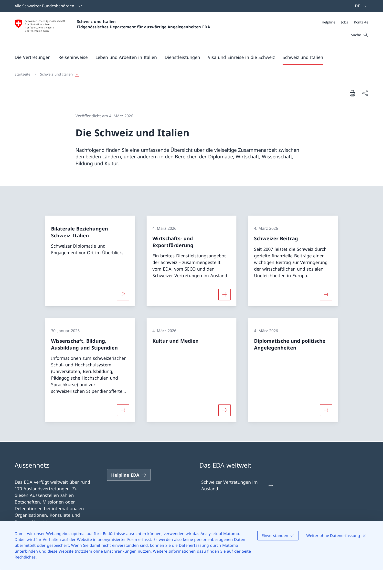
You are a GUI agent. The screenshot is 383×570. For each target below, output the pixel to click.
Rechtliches (25, 557)
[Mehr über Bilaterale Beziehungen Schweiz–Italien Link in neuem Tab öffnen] (123, 294)
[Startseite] (22, 74)
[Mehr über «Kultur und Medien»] (224, 410)
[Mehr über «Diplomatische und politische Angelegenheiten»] (326, 410)
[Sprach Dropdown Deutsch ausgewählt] (359, 6)
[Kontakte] (361, 22)
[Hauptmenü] (187, 57)
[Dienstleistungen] (182, 57)
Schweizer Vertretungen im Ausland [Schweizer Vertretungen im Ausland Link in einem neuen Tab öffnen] (237, 485)
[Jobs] (344, 22)
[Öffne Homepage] (112, 30)
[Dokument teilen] (365, 93)
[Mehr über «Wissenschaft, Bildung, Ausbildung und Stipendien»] (123, 410)
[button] (32, 57)
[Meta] (345, 22)
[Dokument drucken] (352, 93)
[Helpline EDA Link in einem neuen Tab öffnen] (128, 475)
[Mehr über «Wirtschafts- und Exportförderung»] (224, 294)
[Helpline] (328, 22)
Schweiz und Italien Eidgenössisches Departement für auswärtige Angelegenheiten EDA (143, 24)
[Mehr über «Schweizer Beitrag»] (326, 294)
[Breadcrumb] (189, 74)
